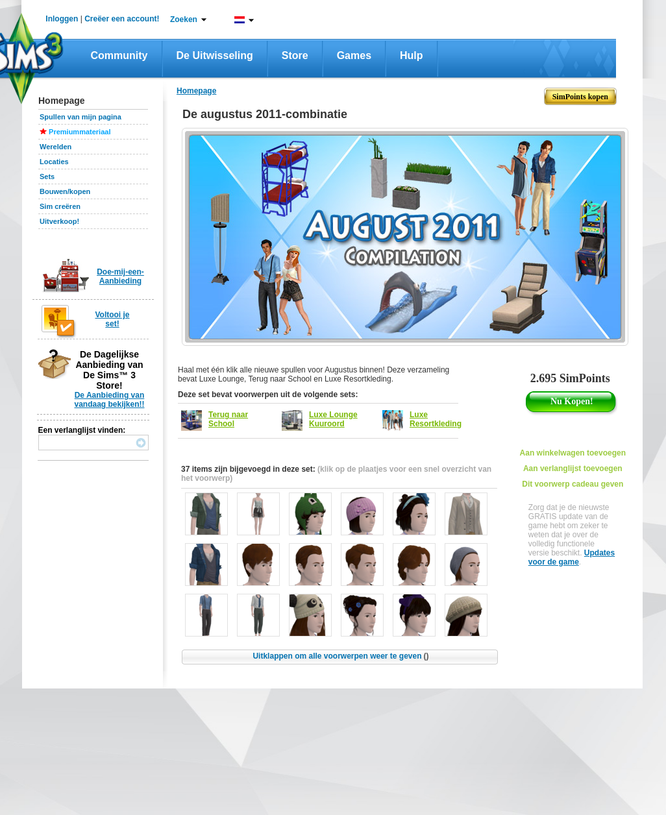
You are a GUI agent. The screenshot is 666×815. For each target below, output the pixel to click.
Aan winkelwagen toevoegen (573, 452)
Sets (47, 176)
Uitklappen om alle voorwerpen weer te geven (340, 656)
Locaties (54, 161)
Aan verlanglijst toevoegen (573, 468)
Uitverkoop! (59, 221)
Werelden (55, 147)
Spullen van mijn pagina (80, 117)
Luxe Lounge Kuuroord (333, 419)
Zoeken (183, 19)
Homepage (196, 90)
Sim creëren (60, 206)
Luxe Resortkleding (436, 419)
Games (354, 55)
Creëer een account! (121, 18)
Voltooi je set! (112, 319)
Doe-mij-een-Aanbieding (120, 276)
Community (119, 55)
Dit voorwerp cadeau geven (572, 484)
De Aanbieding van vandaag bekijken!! (109, 400)
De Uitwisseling (215, 55)
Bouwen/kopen (65, 191)
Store (295, 55)
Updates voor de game (571, 557)
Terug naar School (228, 419)
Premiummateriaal (79, 132)
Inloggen (61, 18)
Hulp (411, 55)
